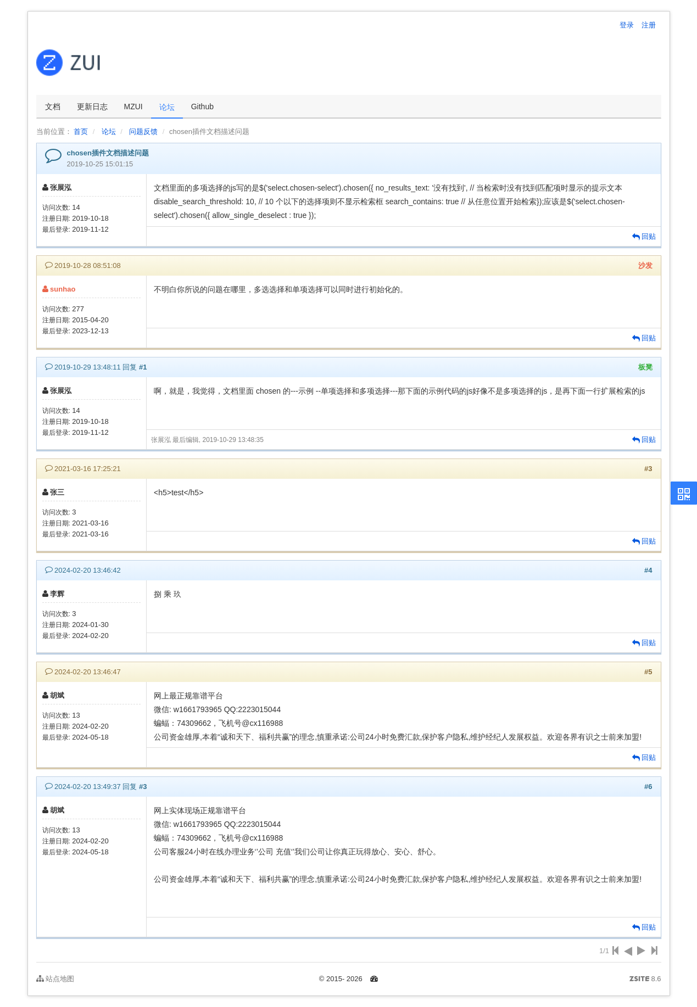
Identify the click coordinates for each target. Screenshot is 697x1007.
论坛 (167, 107)
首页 (81, 131)
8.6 (645, 979)
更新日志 (92, 106)
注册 (649, 25)
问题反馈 (143, 131)
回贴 (644, 236)
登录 (627, 25)
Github (202, 106)
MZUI (133, 106)
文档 (52, 106)
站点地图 (55, 979)
